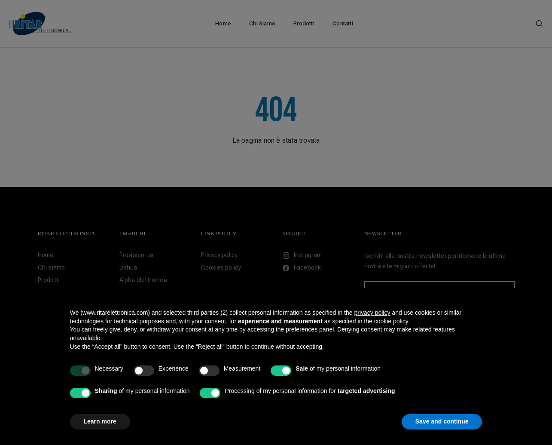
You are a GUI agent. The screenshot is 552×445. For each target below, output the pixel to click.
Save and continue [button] (442, 421)
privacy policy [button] (372, 312)
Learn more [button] (100, 421)
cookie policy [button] (391, 321)
